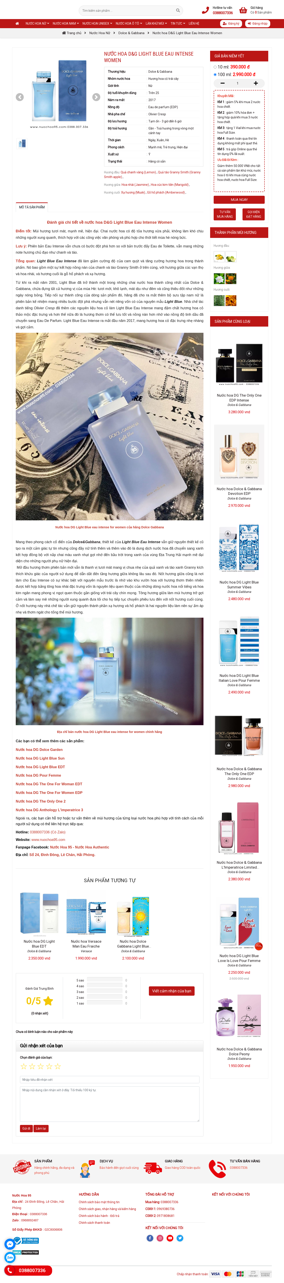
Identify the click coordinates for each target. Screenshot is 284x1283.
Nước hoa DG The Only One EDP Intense (239, 397)
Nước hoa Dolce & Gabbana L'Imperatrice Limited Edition (239, 867)
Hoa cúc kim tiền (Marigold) (170, 184)
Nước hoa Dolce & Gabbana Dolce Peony (239, 1051)
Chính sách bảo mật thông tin (99, 1202)
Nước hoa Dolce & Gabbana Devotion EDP (239, 491)
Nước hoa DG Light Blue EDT (39, 943)
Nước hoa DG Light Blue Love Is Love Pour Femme (239, 958)
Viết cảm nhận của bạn (171, 991)
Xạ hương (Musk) (133, 192)
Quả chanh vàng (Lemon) (138, 172)
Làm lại (41, 1128)
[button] (20, 97)
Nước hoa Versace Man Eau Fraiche (86, 943)
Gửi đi (26, 1128)
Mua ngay (239, 200)
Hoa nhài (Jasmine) (135, 184)
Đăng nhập (258, 23)
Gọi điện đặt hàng (253, 214)
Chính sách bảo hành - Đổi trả (99, 1216)
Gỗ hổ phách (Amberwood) (166, 192)
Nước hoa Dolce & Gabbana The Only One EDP (239, 771)
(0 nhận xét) (39, 1013)
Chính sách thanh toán (94, 1222)
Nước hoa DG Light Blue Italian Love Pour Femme (239, 678)
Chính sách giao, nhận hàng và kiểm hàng (107, 1209)
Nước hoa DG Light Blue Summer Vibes (239, 584)
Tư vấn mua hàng (225, 214)
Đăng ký (231, 23)
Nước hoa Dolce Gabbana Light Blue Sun (133, 946)
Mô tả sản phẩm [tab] (32, 207)
